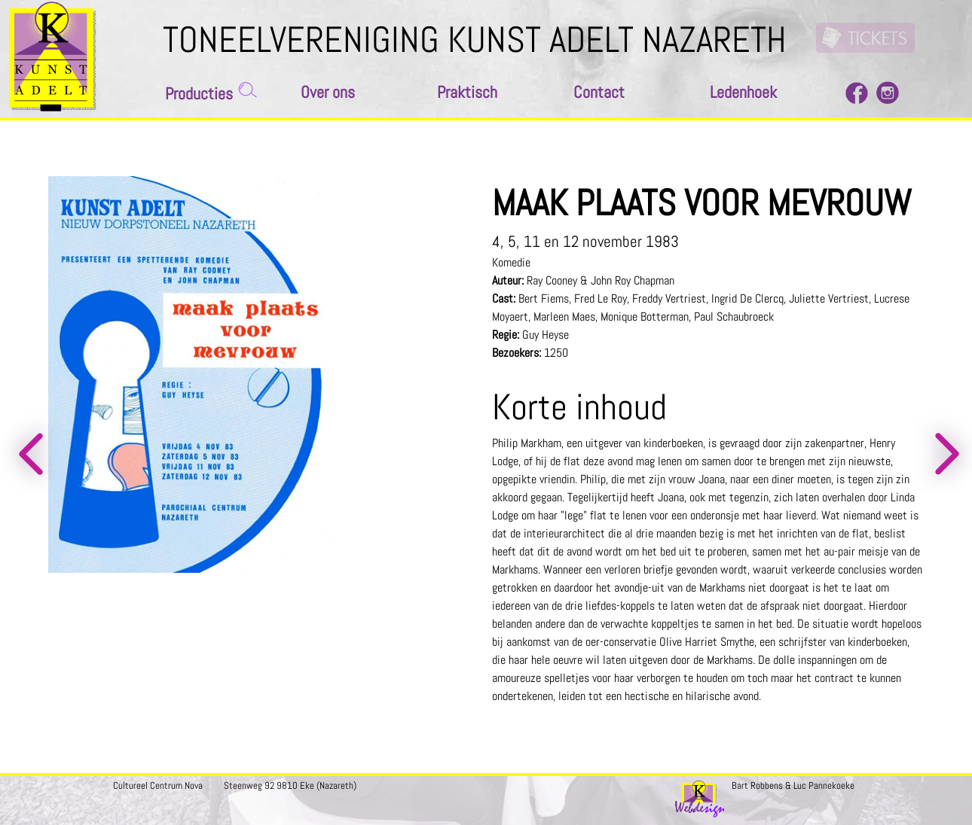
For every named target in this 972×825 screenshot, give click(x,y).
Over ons (328, 92)
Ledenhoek (743, 92)
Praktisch (467, 92)
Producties (199, 94)
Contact (599, 92)
